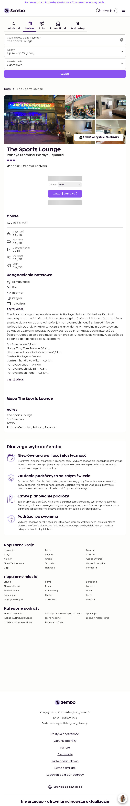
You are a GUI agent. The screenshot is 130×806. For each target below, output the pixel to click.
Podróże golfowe (54, 622)
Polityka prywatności (65, 734)
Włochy (49, 554)
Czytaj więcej (15, 309)
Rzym (48, 586)
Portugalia (91, 568)
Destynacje (65, 754)
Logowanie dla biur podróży (65, 774)
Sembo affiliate (65, 768)
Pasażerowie (14, 61)
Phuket (48, 595)
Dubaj (89, 590)
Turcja (7, 554)
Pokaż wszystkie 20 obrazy (98, 137)
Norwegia (50, 568)
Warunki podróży (65, 741)
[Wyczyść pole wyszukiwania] (122, 40)
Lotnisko (53, 184)
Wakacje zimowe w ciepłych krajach (63, 613)
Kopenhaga (10, 595)
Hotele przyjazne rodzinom (18, 622)
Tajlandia (50, 563)
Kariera (65, 747)
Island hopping (53, 618)
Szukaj (65, 74)
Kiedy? (11, 49)
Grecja (48, 559)
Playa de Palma (12, 586)
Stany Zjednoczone (14, 563)
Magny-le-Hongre (13, 599)
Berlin (89, 595)
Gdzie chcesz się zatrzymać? (23, 37)
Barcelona (91, 582)
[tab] (13, 26)
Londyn (90, 586)
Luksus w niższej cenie (97, 618)
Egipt (6, 568)
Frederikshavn (11, 590)
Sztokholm (50, 599)
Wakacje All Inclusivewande (18, 618)
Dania (48, 550)
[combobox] (62, 41)
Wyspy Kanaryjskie (95, 563)
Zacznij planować (65, 194)
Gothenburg (51, 590)
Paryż (48, 582)
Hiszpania (9, 550)
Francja (90, 550)
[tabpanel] (65, 56)
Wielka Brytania (94, 559)
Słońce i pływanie (13, 613)
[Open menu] (123, 10)
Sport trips (91, 613)
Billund (7, 582)
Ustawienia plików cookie (65, 787)
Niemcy (8, 559)
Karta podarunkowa (65, 761)
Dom (7, 89)
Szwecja (90, 554)
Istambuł (90, 599)
